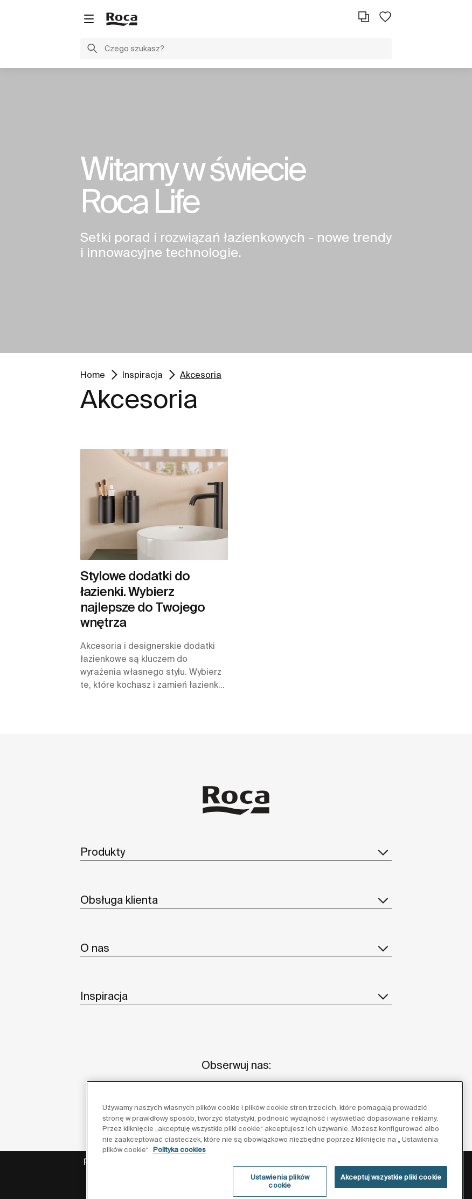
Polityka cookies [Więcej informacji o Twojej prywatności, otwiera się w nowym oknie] (179, 1159)
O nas (236, 948)
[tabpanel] (236, 210)
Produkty (236, 852)
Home (92, 374)
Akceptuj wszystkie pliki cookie (391, 1186)
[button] (92, 49)
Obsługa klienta (236, 900)
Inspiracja (142, 374)
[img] (154, 504)
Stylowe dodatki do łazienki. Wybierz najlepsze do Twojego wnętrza (142, 598)
